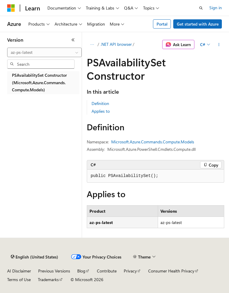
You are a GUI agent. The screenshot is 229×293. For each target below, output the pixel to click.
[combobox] (44, 52)
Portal (162, 24)
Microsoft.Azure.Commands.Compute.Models (152, 142)
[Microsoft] (11, 8)
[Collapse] (73, 40)
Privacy (130, 271)
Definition (100, 103)
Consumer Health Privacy (171, 271)
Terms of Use (19, 279)
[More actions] (219, 44)
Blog (81, 271)
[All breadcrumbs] (92, 44)
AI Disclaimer (19, 271)
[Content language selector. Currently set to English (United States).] (34, 257)
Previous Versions (54, 271)
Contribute (107, 271)
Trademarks (48, 279)
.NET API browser (116, 44)
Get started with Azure (198, 24)
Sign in (215, 7)
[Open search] (201, 8)
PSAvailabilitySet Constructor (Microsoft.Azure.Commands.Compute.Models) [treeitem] (39, 82)
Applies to (101, 111)
